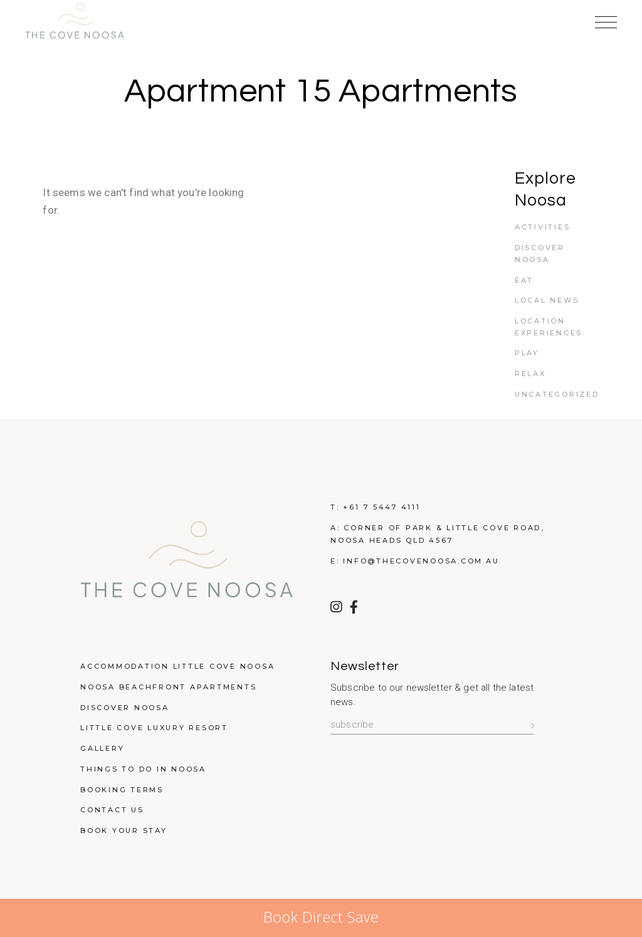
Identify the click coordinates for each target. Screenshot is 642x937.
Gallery (102, 748)
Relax (530, 373)
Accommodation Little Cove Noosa (177, 666)
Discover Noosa (124, 707)
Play (527, 352)
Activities (543, 226)
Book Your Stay (123, 830)
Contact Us (112, 809)
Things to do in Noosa (143, 769)
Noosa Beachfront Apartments (168, 687)
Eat (524, 280)
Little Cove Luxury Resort (154, 727)
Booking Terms (122, 789)
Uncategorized (557, 394)
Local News (547, 300)
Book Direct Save (321, 916)
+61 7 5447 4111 (381, 507)
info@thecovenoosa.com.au (421, 561)
